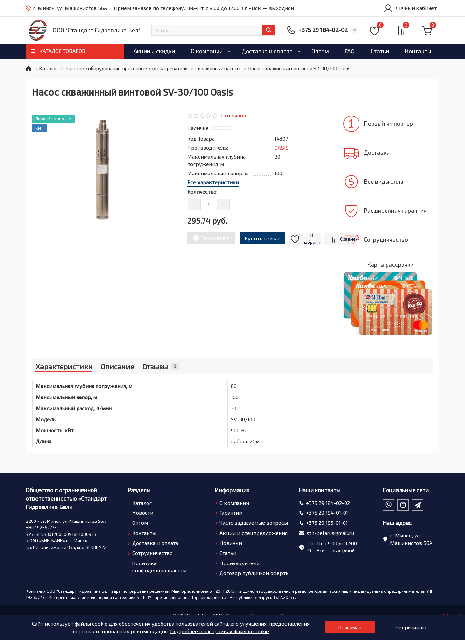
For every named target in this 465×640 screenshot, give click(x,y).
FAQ (350, 51)
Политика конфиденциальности (159, 567)
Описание (117, 366)
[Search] (213, 30)
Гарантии (230, 512)
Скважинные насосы (217, 68)
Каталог (48, 68)
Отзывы (160, 366)
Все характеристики (213, 182)
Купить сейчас (264, 237)
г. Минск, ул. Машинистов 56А (66, 8)
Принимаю (341, 627)
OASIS (282, 148)
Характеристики (63, 366)
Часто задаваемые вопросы (253, 523)
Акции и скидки (154, 51)
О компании (207, 51)
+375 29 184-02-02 (328, 503)
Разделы (138, 490)
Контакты (418, 51)
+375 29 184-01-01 (327, 512)
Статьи (380, 51)
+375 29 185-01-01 (327, 523)
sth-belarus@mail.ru (330, 533)
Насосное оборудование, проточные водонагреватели (126, 68)
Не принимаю (408, 627)
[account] (410, 8)
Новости (142, 512)
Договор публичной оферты (254, 573)
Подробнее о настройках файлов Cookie (213, 631)
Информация (232, 490)
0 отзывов (233, 115)
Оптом (320, 51)
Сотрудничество (152, 553)
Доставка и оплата (267, 51)
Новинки (230, 543)
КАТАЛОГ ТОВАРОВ (62, 51)
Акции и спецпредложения (253, 533)
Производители (239, 563)
